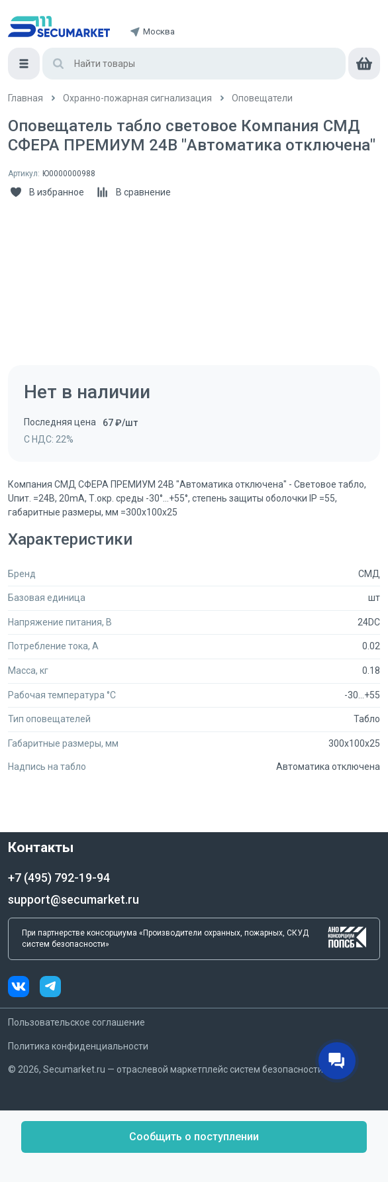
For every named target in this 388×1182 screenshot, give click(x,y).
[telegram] (50, 988)
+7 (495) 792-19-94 (59, 878)
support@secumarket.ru (73, 899)
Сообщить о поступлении (194, 1136)
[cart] (364, 64)
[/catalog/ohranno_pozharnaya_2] (137, 98)
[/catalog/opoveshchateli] (262, 98)
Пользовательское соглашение (76, 1022)
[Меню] (24, 64)
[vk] (24, 988)
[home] (59, 26)
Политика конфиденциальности (78, 1046)
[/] (25, 98)
